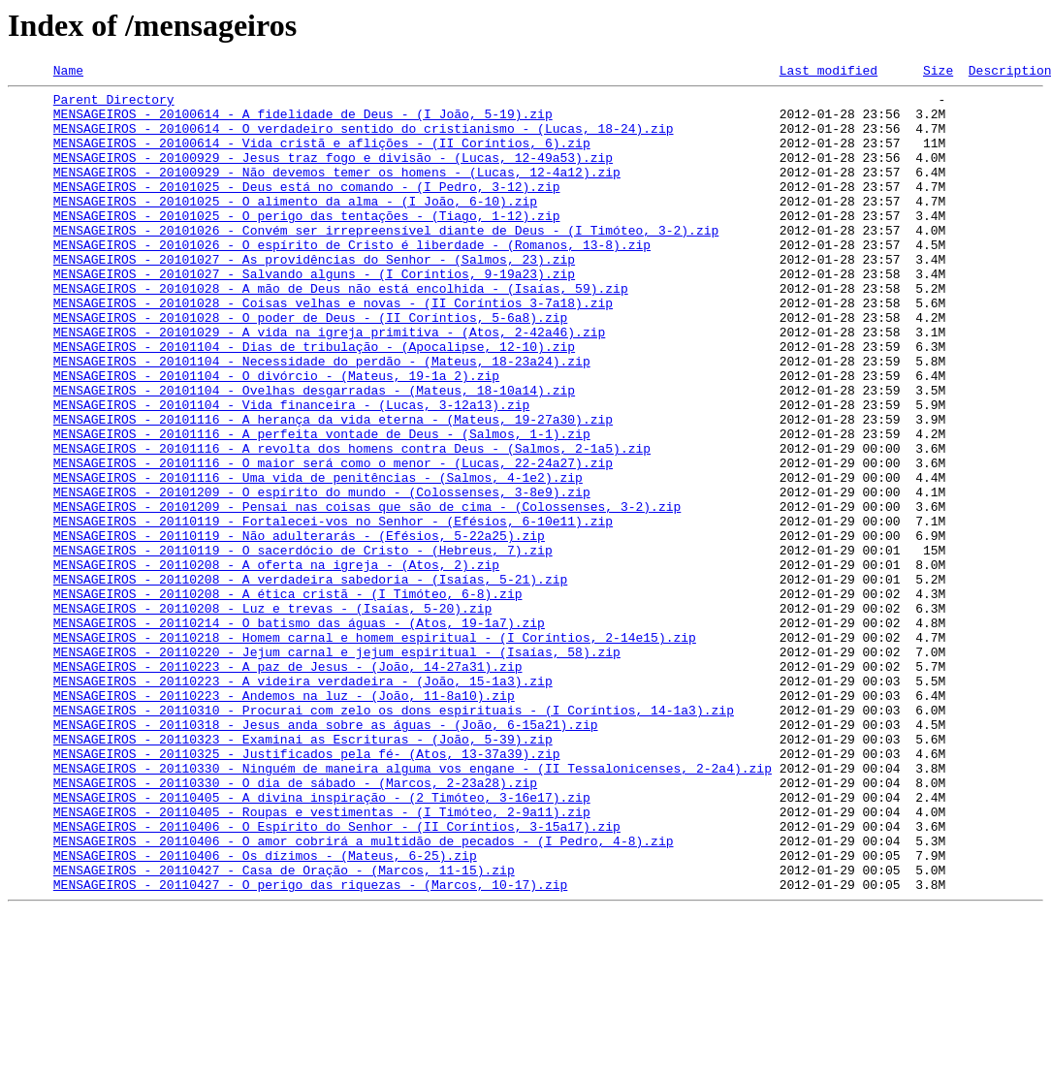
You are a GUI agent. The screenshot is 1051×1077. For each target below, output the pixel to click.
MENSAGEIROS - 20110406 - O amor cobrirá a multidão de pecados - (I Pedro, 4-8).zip (363, 994)
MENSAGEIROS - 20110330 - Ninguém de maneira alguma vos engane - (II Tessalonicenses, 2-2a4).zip (412, 907)
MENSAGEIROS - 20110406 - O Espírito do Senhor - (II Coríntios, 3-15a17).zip (337, 977)
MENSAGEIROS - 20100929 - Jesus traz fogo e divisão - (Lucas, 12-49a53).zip (333, 174)
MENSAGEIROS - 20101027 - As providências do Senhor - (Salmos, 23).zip (314, 296)
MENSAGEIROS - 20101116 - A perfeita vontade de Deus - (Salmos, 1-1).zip (321, 506)
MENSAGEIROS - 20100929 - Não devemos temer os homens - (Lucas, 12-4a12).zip (337, 192)
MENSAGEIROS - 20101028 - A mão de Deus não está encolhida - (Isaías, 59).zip (340, 331)
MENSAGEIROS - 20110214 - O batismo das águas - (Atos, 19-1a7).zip (299, 733)
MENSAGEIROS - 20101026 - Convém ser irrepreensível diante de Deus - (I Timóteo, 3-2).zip (385, 261)
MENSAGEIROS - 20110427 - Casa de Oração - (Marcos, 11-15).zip (284, 1029)
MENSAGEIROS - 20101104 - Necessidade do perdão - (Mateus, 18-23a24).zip (321, 419)
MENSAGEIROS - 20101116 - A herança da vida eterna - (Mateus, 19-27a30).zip (333, 488)
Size (938, 72)
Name (68, 72)
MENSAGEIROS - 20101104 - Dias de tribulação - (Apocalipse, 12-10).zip (314, 401)
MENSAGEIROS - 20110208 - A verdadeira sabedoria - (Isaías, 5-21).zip (310, 680)
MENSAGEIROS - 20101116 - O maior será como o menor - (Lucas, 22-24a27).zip (333, 541)
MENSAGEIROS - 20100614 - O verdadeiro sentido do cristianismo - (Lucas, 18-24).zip (363, 139)
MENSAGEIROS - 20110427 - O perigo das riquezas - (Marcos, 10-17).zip (310, 1047)
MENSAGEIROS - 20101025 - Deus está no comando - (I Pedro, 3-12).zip (306, 209)
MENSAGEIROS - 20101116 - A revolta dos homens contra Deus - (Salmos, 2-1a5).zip (352, 523)
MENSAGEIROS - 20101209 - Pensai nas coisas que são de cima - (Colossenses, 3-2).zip (367, 593)
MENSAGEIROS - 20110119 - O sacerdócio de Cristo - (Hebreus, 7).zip (303, 645)
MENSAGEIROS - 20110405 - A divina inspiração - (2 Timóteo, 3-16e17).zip (321, 942)
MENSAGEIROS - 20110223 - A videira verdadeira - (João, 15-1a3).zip (303, 802)
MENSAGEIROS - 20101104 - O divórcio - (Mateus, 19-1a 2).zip (276, 436)
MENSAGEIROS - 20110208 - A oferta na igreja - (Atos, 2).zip (276, 663)
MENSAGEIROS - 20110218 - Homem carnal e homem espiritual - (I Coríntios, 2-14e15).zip (374, 750)
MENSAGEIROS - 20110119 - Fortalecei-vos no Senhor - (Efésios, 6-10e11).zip (333, 610)
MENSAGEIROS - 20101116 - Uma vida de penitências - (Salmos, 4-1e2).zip (318, 558)
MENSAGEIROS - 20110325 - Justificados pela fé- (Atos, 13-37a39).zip (306, 890)
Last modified (828, 72)
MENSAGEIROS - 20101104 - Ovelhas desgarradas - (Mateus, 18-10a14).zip (314, 453)
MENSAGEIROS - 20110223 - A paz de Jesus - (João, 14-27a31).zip (288, 785)
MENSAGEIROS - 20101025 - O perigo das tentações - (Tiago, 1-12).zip (306, 244)
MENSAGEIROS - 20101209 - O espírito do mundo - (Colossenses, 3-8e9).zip (321, 576)
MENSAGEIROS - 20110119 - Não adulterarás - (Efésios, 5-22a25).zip (299, 628)
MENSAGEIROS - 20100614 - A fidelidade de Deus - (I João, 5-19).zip (303, 122)
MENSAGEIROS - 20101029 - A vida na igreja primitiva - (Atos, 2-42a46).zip (329, 384)
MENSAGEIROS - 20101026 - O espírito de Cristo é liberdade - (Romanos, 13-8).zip (352, 279)
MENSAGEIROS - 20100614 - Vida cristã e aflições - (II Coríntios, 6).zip (321, 157)
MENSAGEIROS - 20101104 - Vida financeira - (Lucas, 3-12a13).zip (291, 471)
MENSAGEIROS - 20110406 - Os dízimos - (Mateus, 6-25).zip (265, 1012)
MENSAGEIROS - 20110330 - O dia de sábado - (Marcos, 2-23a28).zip (295, 925)
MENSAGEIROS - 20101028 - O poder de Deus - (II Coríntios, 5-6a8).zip (310, 366)
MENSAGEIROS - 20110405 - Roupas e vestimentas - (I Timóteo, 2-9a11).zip (321, 959)
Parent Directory (114, 104)
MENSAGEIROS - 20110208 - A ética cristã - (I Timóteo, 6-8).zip (288, 698)
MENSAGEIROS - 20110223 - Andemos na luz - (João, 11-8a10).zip (284, 820)
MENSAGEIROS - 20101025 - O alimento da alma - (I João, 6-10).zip (295, 227)
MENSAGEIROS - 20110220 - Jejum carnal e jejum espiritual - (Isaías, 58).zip (337, 767)
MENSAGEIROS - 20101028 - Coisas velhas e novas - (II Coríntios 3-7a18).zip (333, 349)
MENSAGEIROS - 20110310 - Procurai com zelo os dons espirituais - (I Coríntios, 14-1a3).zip (393, 837)
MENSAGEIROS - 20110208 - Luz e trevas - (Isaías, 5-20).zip (272, 715)
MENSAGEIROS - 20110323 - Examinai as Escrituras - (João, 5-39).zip (303, 872)
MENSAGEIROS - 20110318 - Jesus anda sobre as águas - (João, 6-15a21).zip (325, 855)
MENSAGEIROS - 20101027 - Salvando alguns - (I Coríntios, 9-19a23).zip (314, 314)
